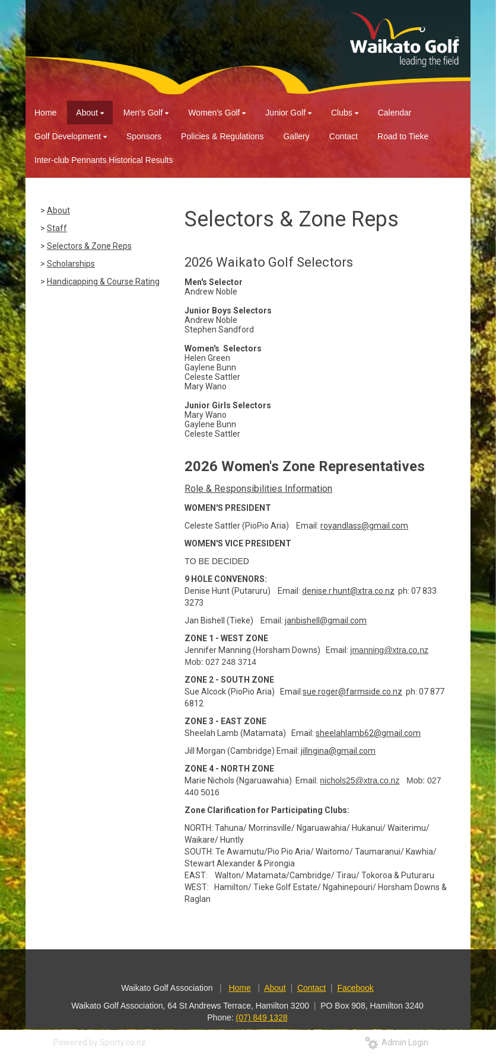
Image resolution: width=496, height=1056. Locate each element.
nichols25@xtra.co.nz (359, 780)
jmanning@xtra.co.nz (389, 650)
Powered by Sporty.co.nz (99, 1042)
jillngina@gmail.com (338, 751)
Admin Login (396, 1042)
